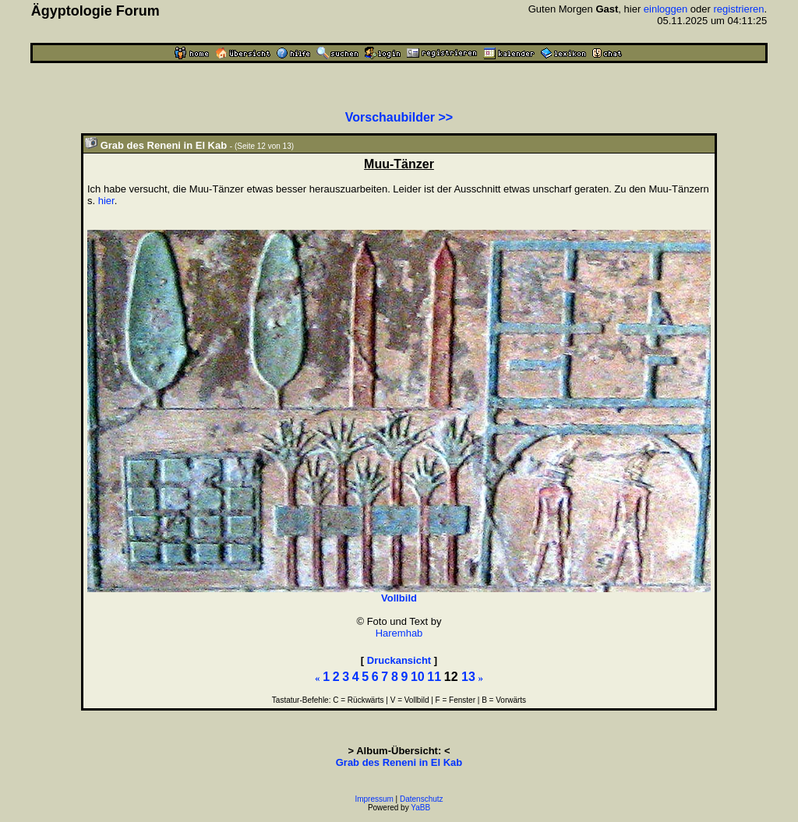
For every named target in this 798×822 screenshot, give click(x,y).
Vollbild (399, 598)
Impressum (374, 799)
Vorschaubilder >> (399, 117)
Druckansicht (399, 660)
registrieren (739, 9)
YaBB (420, 807)
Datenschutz (421, 799)
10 (418, 676)
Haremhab (399, 633)
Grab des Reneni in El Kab (399, 762)
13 (468, 676)
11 (434, 676)
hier (106, 200)
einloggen (665, 9)
